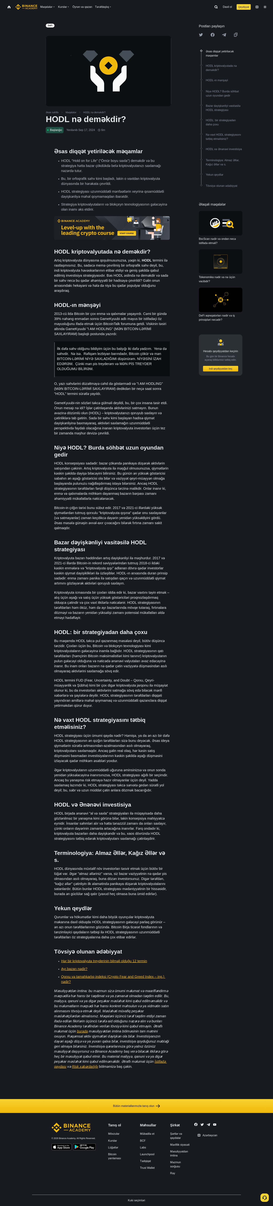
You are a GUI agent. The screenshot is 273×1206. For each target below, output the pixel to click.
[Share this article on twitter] (201, 35)
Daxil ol (227, 6)
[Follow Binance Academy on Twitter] (202, 1124)
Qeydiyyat (243, 7)
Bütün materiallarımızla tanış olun (136, 1106)
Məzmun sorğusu (175, 1164)
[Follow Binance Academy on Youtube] (214, 1124)
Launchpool (147, 1154)
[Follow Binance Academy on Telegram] (208, 1124)
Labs (143, 1147)
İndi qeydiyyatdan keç (220, 368)
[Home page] (26, 7)
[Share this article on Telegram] (224, 35)
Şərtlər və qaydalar (176, 1135)
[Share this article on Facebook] (212, 35)
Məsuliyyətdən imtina (179, 1153)
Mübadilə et (147, 1133)
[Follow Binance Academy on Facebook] (196, 1124)
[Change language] (257, 7)
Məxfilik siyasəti (179, 1144)
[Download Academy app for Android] (84, 1147)
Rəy (172, 1173)
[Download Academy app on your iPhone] (62, 1147)
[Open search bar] (215, 7)
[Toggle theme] (265, 6)
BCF (143, 1140)
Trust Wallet (147, 1167)
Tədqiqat (145, 1161)
